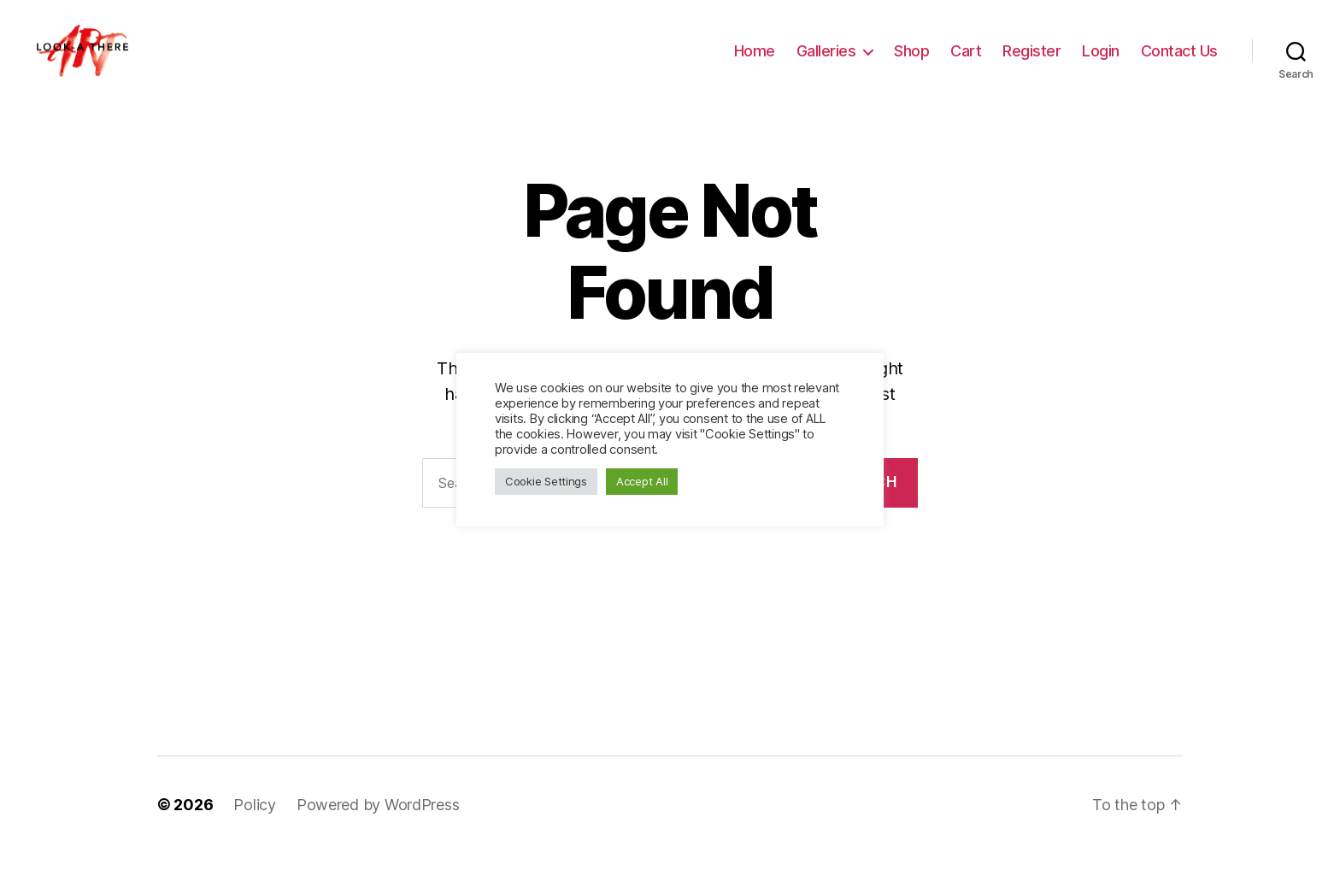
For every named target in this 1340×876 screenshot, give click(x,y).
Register (1031, 62)
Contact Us (1179, 62)
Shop (911, 62)
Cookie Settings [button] (546, 481)
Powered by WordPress (378, 828)
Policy (254, 828)
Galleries (826, 62)
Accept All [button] (641, 481)
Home (754, 62)
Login (1101, 62)
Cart (965, 62)
